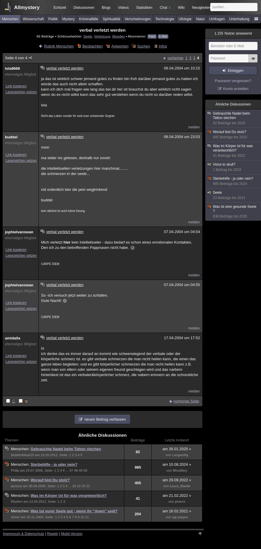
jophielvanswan (19, 232)
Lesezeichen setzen (21, 92)
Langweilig (180, 455)
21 (88, 486)
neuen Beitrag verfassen (105, 419)
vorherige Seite (186, 401)
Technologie (164, 19)
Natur (200, 19)
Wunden (118, 36)
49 (81, 470)
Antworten (120, 46)
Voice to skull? (233, 167)
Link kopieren (16, 86)
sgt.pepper (180, 517)
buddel (11, 137)
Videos (123, 8)
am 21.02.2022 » (176, 495)
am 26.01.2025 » (176, 449)
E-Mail (163, 36)
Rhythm (17, 501)
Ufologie (185, 19)
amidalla (12, 338)
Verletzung (102, 36)
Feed (152, 36)
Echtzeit (60, 8)
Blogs (106, 8)
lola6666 (12, 68)
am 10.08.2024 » (176, 464)
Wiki (181, 8)
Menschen (10, 19)
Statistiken (144, 8)
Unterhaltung (239, 19)
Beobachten (92, 46)
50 (85, 470)
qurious (16, 486)
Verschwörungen (138, 19)
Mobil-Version (71, 534)
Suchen (143, 46)
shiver (15, 517)
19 (79, 486)
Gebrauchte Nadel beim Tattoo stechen (65, 449)
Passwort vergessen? (233, 81)
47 (71, 470)
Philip (15, 470)
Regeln (52, 534)
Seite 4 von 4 (19, 58)
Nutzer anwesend (233, 33)
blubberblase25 (22, 455)
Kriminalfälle (88, 19)
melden (194, 127)
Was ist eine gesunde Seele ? (233, 212)
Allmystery (27, 7)
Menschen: (20, 449)
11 (87, 517)
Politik (53, 19)
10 (82, 517)
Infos (163, 46)
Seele (87, 36)
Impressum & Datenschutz (23, 534)
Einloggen (235, 71)
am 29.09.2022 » (176, 480)
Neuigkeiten (201, 8)
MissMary (180, 470)
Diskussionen (83, 8)
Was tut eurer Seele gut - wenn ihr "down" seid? (73, 511)
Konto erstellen (236, 88)
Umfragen (217, 19)
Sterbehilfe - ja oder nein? (53, 464)
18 (74, 486)
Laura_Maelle (180, 486)
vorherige (175, 58)
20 (83, 486)
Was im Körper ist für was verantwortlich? (68, 495)
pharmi (180, 501)
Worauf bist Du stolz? (50, 480)
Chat (165, 8)
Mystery (68, 19)
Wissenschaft (33, 19)
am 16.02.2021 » (176, 511)
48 (76, 470)
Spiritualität (111, 19)
